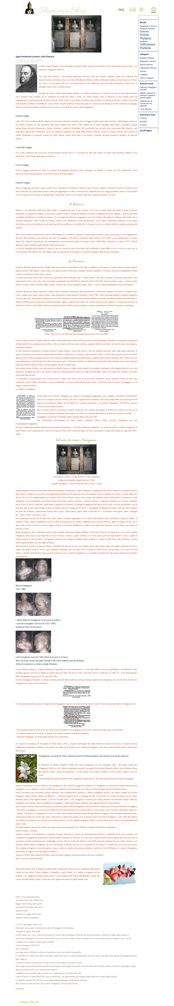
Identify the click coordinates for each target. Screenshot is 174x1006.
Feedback (144, 41)
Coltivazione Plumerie (147, 46)
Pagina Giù (151, 135)
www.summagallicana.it (30, 897)
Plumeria (36, 62)
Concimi (144, 31)
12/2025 (143, 118)
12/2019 (143, 125)
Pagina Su (146, 135)
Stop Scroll (164, 135)
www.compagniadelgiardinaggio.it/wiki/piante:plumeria (64, 980)
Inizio (142, 135)
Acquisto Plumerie (147, 28)
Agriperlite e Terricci (148, 26)
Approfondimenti (22, 62)
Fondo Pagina (155, 135)
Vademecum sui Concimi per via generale (146, 103)
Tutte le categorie (147, 78)
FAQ (121, 9)
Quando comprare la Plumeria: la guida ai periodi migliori (147, 95)
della (32, 62)
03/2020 (143, 121)
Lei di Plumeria (145, 109)
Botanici (29, 62)
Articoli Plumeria (145, 36)
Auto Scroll (160, 135)
